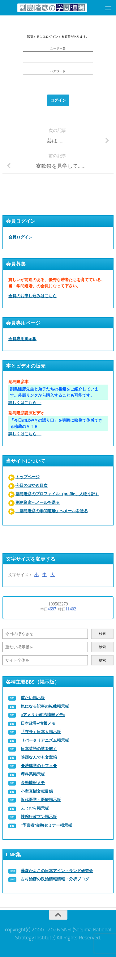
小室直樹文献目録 (37, 791)
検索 (102, 634)
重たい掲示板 (33, 697)
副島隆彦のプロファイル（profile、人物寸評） (57, 493)
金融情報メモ (33, 782)
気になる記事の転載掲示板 (45, 706)
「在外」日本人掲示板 (41, 731)
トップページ (27, 476)
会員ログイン (20, 237)
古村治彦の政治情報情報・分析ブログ (55, 879)
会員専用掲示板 (22, 338)
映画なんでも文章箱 (39, 757)
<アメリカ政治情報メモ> (43, 714)
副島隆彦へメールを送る (37, 502)
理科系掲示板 (33, 774)
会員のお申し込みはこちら (32, 295)
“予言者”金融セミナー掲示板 (46, 825)
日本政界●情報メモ (38, 723)
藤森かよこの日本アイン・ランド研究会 (57, 870)
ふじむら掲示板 (35, 808)
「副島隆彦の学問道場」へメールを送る (51, 510)
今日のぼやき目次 (31, 485)
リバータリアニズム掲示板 (45, 740)
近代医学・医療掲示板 (41, 799)
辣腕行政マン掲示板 (39, 816)
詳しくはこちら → (24, 402)
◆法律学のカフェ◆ (39, 765)
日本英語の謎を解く (39, 748)
